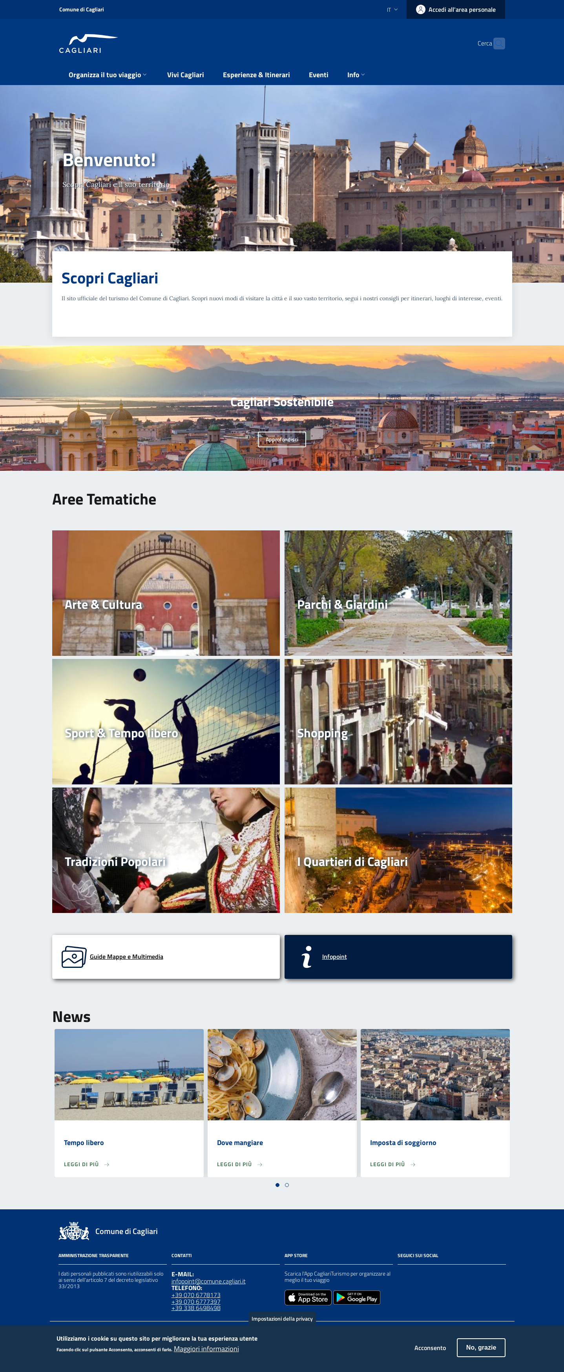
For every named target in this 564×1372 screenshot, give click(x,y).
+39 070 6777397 (196, 1301)
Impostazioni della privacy (282, 1322)
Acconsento (430, 1351)
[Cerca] (495, 43)
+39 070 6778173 (196, 1294)
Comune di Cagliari (81, 9)
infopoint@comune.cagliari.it (209, 1281)
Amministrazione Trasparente (93, 1255)
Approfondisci (282, 439)
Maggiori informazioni (206, 1352)
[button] (277, 1185)
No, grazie (481, 1351)
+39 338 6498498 (196, 1307)
